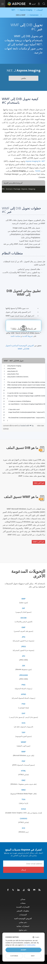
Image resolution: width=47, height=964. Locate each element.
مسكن (22, 899)
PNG (23, 685)
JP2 (23, 656)
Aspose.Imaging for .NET (35, 161)
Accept (23, 950)
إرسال (23, 870)
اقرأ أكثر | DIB (39, 483)
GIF (23, 608)
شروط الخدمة (27, 336)
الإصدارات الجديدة (22, 907)
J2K (23, 666)
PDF (23, 761)
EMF (23, 627)
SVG (23, 723)
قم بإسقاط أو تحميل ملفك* (23, 328)
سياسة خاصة (15, 336)
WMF (23, 752)
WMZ (23, 790)
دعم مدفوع (23, 930)
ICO (23, 828)
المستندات (23, 914)
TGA (23, 799)
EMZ (23, 780)
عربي (32, 4)
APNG (23, 694)
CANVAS (23, 819)
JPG (23, 637)
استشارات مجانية (23, 926)
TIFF (23, 733)
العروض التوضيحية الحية (23, 918)
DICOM (23, 618)
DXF (23, 713)
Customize (14, 956)
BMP (23, 599)
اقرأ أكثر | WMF (38, 542)
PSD (23, 704)
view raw (40, 426)
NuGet (37, 171)
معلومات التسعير (23, 911)
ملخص (23, 78)
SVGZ (23, 809)
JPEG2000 (23, 675)
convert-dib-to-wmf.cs (11, 426)
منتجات (23, 903)
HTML (23, 771)
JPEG (23, 647)
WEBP (23, 742)
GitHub (6, 429)
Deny (33, 956)
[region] (23, 393)
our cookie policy (29, 945)
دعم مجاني (23, 922)
